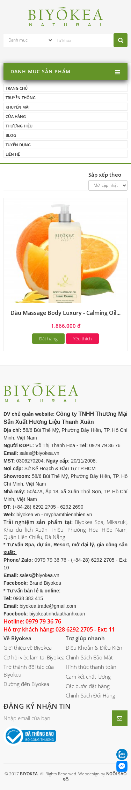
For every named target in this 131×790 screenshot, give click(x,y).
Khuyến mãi (17, 107)
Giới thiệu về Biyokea (27, 647)
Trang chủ (17, 88)
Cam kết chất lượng (88, 676)
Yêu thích (82, 338)
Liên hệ (13, 154)
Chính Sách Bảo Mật (89, 657)
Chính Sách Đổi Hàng (90, 695)
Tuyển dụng (18, 144)
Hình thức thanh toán (91, 666)
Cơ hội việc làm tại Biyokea (34, 657)
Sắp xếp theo (104, 174)
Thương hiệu (19, 125)
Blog (11, 135)
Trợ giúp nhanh (85, 638)
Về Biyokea (17, 638)
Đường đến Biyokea (26, 683)
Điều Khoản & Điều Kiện (94, 647)
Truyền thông (21, 97)
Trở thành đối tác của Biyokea (28, 670)
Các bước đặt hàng (88, 685)
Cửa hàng (16, 116)
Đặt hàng (48, 338)
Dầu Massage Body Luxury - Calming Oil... (65, 313)
